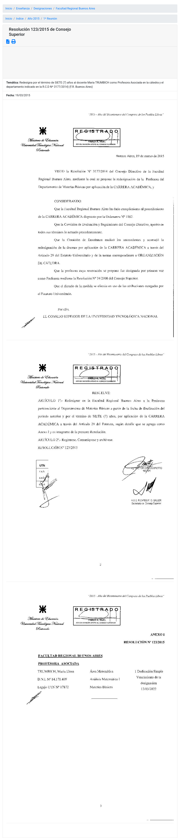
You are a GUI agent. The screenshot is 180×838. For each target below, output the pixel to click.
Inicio (8, 8)
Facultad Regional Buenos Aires (75, 8)
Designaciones (43, 8)
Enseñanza (23, 8)
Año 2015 (33, 18)
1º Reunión (50, 18)
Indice (20, 18)
